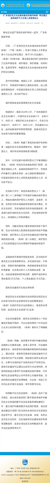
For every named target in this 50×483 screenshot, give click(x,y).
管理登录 (25, 481)
